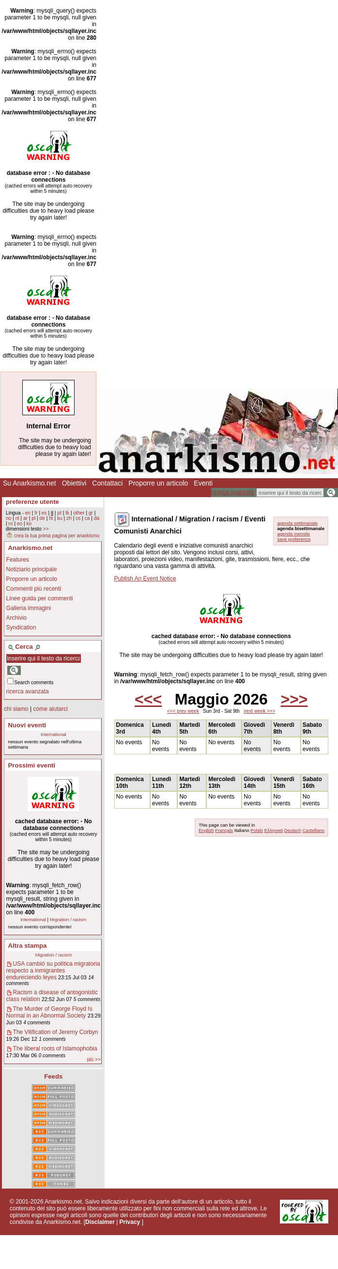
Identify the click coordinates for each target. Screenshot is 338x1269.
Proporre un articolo (158, 483)
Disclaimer (100, 1222)
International (53, 734)
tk (67, 513)
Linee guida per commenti (39, 598)
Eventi (203, 483)
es (44, 513)
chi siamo (16, 708)
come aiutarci (50, 708)
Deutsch (292, 830)
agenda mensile (293, 533)
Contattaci (107, 483)
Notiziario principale (31, 569)
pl (33, 518)
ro (10, 523)
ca (87, 518)
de (42, 518)
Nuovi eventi (27, 725)
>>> (293, 699)
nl (17, 518)
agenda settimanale (297, 523)
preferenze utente (32, 501)
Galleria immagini (28, 608)
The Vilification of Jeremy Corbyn (55, 1032)
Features (17, 559)
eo (19, 523)
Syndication (21, 627)
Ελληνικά (273, 830)
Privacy (130, 1222)
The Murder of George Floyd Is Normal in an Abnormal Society (49, 1012)
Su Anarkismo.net (29, 483)
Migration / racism (68, 919)
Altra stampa (27, 945)
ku (59, 518)
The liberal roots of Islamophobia (55, 1048)
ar (25, 518)
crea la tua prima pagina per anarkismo (53, 535)
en (28, 513)
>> (45, 529)
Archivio (16, 617)
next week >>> (259, 711)
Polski (256, 830)
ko (29, 523)
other (78, 513)
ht (51, 518)
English (206, 830)
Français (224, 830)
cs (78, 518)
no (8, 518)
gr (91, 513)
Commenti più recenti (33, 588)
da (96, 518)
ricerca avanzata (232, 492)
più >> (94, 1059)
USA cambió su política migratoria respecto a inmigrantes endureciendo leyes (53, 970)
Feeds (53, 1076)
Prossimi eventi (31, 765)
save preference (293, 539)
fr (35, 513)
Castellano (313, 830)
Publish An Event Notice (145, 578)
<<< (148, 699)
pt (59, 513)
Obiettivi (74, 483)
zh (69, 518)
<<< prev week (183, 711)
